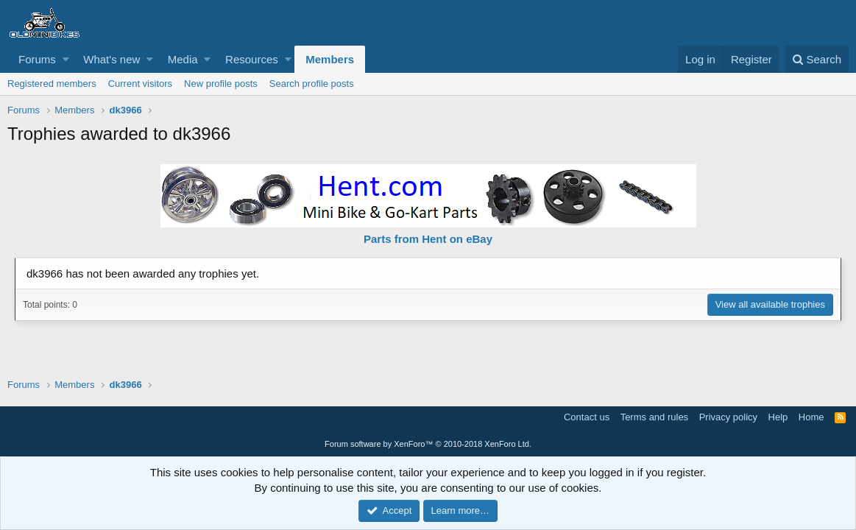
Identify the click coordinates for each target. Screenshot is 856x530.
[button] (66, 59)
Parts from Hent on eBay (428, 239)
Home (811, 417)
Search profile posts (311, 83)
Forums (37, 59)
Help (778, 417)
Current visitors (140, 83)
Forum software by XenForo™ (428, 443)
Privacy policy (728, 417)
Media (183, 59)
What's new (111, 59)
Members (329, 59)
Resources (251, 59)
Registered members (51, 83)
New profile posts (221, 83)
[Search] (817, 59)
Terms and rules (654, 417)
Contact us (586, 417)
